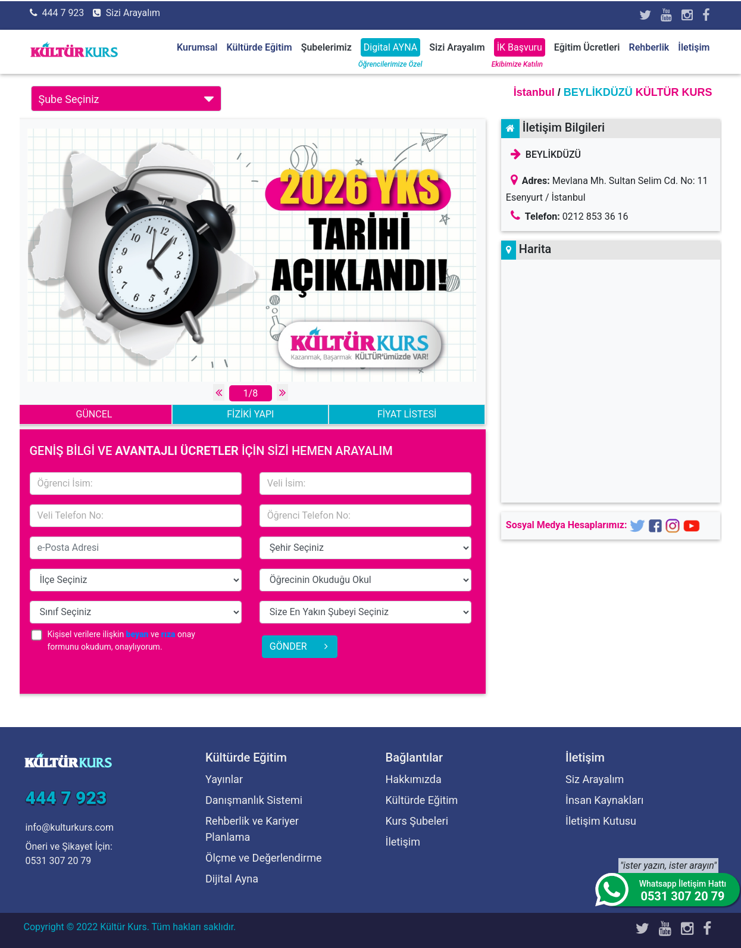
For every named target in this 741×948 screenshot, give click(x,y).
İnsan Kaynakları (604, 800)
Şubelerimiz (326, 47)
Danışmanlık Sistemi (253, 800)
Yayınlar (224, 779)
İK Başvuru (519, 47)
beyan (137, 634)
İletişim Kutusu (600, 821)
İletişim (693, 47)
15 (365, 548)
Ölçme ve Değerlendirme (263, 858)
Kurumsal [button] (197, 47)
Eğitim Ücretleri (587, 47)
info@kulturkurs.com (70, 827)
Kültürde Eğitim (422, 800)
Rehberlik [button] (649, 47)
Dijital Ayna (231, 878)
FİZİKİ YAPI (250, 414)
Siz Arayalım (594, 779)
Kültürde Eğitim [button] (259, 47)
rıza (168, 634)
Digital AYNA (390, 47)
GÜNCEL (94, 414)
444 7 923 (63, 12)
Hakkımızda (414, 779)
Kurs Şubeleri (417, 821)
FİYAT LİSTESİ (406, 414)
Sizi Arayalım (133, 12)
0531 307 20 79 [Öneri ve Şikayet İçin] (59, 860)
